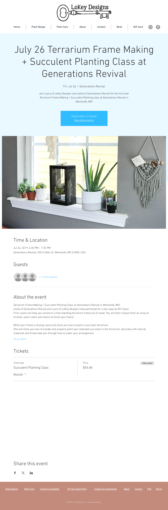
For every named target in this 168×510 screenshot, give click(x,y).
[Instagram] (150, 27)
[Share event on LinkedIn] (31, 473)
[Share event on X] (23, 473)
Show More (19, 339)
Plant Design (11, 489)
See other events (84, 120)
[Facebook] (158, 27)
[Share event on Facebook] (15, 473)
